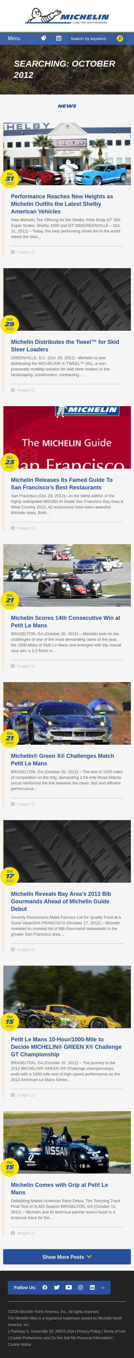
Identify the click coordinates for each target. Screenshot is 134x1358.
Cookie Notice (19, 1344)
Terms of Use (114, 1331)
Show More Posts (63, 1257)
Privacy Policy (89, 1331)
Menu (14, 38)
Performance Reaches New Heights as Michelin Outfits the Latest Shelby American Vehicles (62, 204)
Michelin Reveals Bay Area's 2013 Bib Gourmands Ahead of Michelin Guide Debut (61, 901)
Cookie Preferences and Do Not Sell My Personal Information (61, 1338)
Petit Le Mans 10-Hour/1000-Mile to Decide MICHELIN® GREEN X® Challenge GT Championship (66, 1047)
